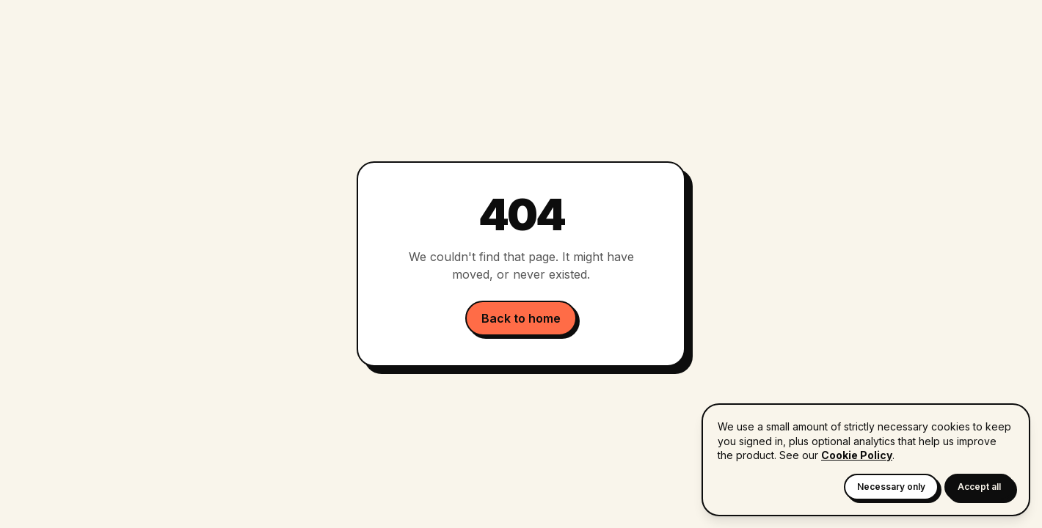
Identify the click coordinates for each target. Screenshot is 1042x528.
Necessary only (891, 486)
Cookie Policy (856, 455)
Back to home (521, 318)
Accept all (979, 486)
